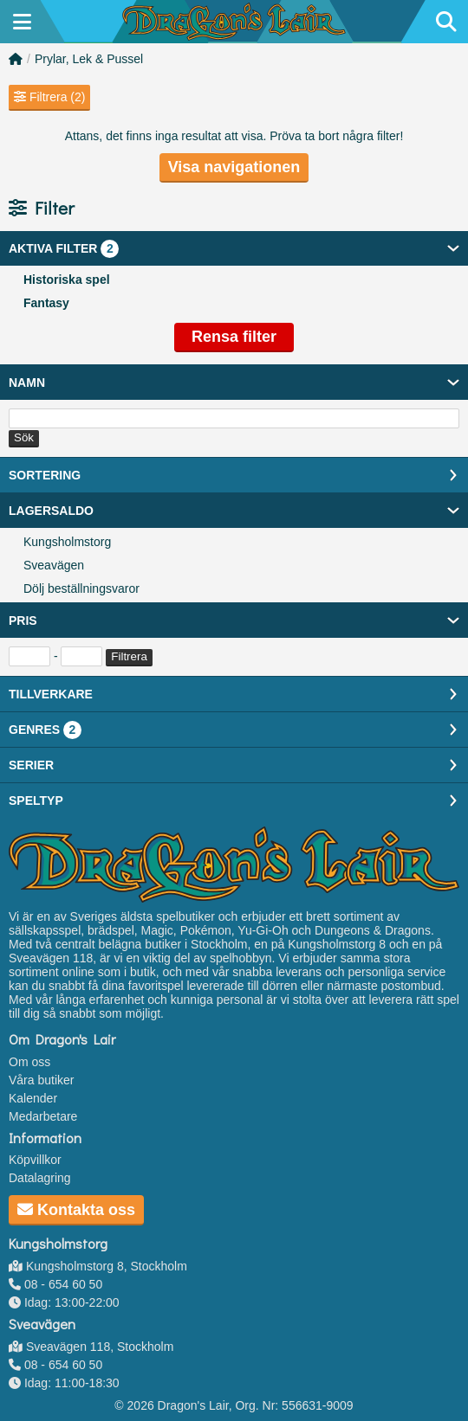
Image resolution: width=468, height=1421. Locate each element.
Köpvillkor (35, 1160)
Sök (24, 437)
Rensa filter (234, 336)
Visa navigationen (234, 167)
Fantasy (46, 303)
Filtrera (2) (49, 97)
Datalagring (40, 1178)
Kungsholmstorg (67, 542)
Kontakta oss (76, 1209)
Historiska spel (66, 279)
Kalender (33, 1098)
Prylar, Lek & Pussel (89, 59)
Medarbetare (43, 1116)
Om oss (29, 1062)
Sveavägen (53, 565)
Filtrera (128, 656)
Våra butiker (41, 1080)
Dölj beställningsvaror (81, 588)
